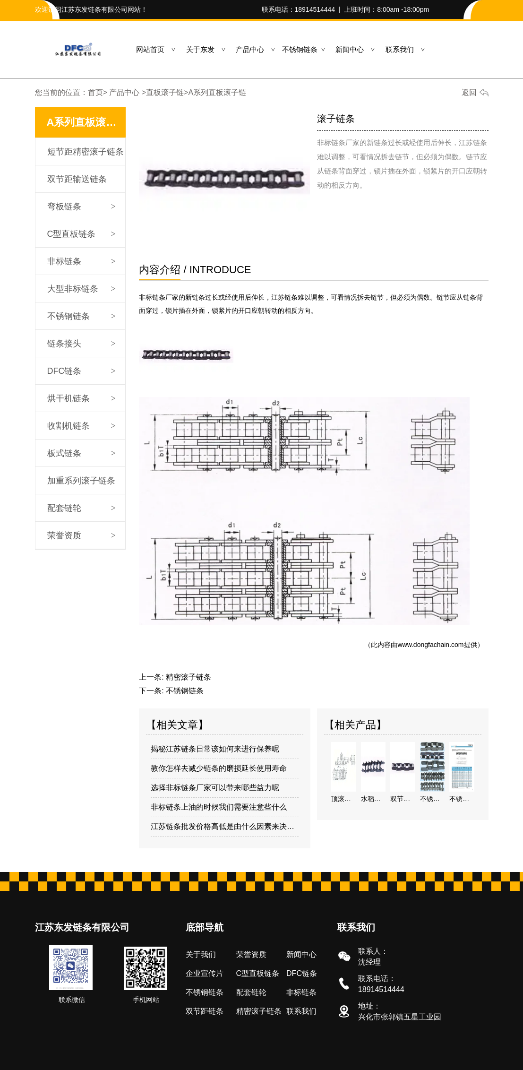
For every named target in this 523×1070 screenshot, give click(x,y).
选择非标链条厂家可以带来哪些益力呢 (215, 788)
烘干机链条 (68, 398)
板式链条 (64, 453)
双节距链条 (204, 1011)
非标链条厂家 (159, 297)
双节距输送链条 (77, 179)
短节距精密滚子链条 (85, 151)
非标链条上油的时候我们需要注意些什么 (219, 807)
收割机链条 (68, 426)
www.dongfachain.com (430, 644)
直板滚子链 (165, 92)
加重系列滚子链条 (81, 480)
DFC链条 (64, 371)
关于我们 (201, 954)
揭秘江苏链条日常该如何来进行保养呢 (215, 749)
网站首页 (150, 49)
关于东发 (200, 49)
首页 (95, 92)
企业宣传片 (204, 973)
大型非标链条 (72, 288)
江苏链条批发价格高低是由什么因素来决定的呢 (225, 826)
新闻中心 (349, 49)
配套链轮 (64, 508)
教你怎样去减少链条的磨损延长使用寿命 (219, 768)
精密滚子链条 (188, 677)
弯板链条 (64, 206)
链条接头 (64, 343)
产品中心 (250, 49)
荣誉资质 (64, 535)
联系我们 (400, 49)
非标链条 (64, 261)
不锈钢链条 (299, 49)
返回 (469, 92)
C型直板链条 (71, 234)
